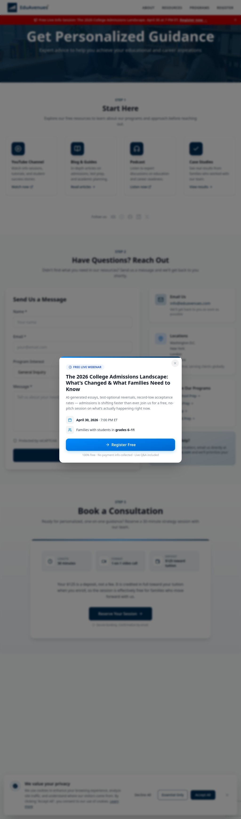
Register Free (120, 444)
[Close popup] (175, 363)
